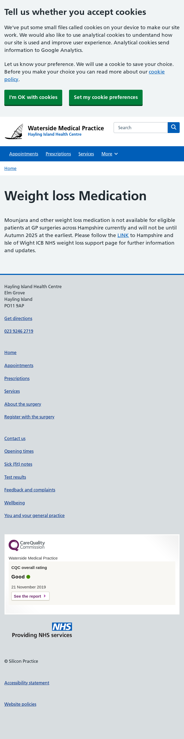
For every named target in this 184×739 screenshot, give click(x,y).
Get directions (18, 318)
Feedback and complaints (29, 489)
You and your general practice (34, 515)
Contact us (14, 438)
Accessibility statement (26, 682)
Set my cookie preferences (106, 97)
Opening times (19, 451)
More (110, 154)
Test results (15, 477)
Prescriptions (58, 154)
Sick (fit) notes (18, 464)
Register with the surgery (29, 417)
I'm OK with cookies (33, 97)
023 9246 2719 (18, 331)
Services (86, 154)
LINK (123, 235)
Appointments (23, 154)
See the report (27, 596)
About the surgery (22, 404)
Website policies (20, 704)
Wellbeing (14, 502)
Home (10, 168)
